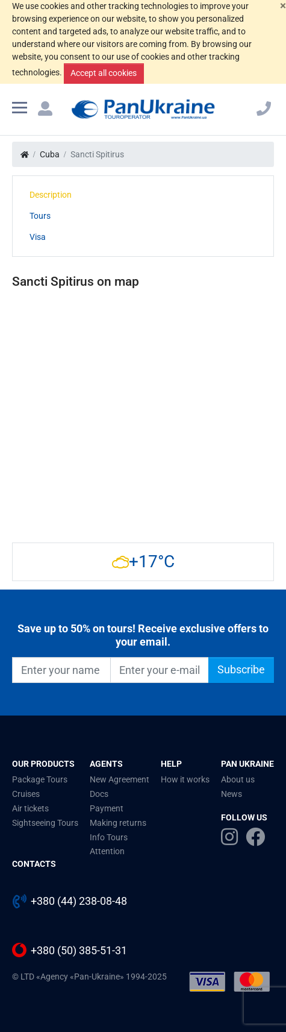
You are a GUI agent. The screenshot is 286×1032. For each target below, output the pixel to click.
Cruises (26, 794)
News (231, 794)
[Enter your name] (61, 669)
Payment (106, 808)
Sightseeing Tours (45, 823)
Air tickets (30, 808)
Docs (99, 794)
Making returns (118, 823)
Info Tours (109, 837)
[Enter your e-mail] (159, 669)
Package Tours (39, 779)
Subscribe (241, 670)
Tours (40, 216)
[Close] (283, 5)
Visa (38, 237)
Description (51, 195)
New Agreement (119, 779)
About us (238, 779)
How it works (185, 779)
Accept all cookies (103, 73)
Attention (107, 851)
